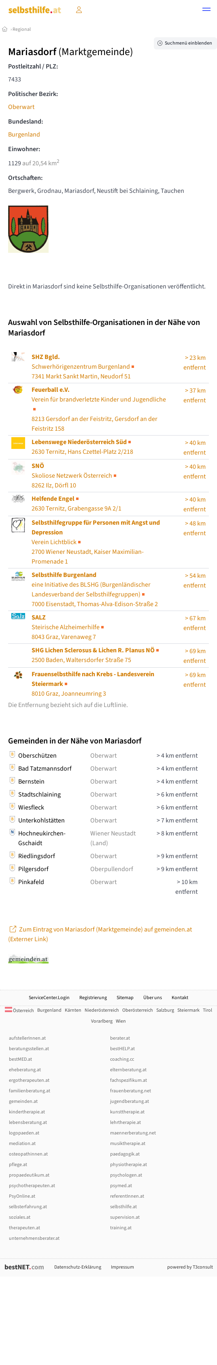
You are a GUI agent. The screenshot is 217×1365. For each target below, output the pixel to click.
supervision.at (125, 1217)
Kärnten (73, 1010)
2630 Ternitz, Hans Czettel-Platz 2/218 (82, 447)
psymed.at (121, 1185)
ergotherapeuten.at (29, 1080)
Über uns (152, 997)
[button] (206, 10)
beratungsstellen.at (29, 1048)
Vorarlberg (102, 1021)
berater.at (120, 1038)
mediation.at (22, 1143)
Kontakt (180, 997)
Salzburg (165, 1010)
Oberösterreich (137, 1010)
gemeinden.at (23, 1101)
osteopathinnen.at (28, 1154)
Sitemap (125, 997)
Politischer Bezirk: (33, 94)
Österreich (19, 1010)
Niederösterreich (102, 1010)
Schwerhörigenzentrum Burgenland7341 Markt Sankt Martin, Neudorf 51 (84, 366)
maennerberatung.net (133, 1133)
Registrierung (93, 997)
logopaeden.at (24, 1133)
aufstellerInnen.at (27, 1038)
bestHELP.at (122, 1048)
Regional (22, 29)
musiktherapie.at (127, 1143)
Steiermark (188, 1010)
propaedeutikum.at (29, 1175)
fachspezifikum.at (128, 1080)
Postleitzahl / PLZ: (33, 66)
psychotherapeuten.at (32, 1185)
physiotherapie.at (128, 1164)
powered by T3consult (190, 1267)
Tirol (207, 1010)
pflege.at (18, 1164)
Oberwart (21, 107)
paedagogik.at (125, 1154)
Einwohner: (24, 149)
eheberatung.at (25, 1069)
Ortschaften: (25, 177)
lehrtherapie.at (125, 1122)
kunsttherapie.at (127, 1112)
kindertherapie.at (27, 1112)
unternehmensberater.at (34, 1238)
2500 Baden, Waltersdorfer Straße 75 (96, 655)
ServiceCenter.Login (49, 997)
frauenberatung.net (130, 1090)
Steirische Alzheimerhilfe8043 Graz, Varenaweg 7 (68, 627)
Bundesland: (25, 121)
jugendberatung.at (129, 1101)
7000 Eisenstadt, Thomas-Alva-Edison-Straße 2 (95, 589)
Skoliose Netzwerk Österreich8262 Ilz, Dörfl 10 (75, 475)
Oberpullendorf (111, 869)
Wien (121, 1021)
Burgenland (24, 134)
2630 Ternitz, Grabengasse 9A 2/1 (76, 503)
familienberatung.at (29, 1090)
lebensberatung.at (28, 1122)
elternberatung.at (128, 1069)
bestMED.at (20, 1059)
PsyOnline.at (22, 1196)
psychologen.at (126, 1175)
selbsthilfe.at (123, 1206)
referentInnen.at (127, 1196)
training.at (121, 1227)
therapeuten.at (24, 1227)
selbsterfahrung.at (28, 1206)
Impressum (122, 1267)
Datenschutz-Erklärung (77, 1267)
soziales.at (19, 1217)
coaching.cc (122, 1059)
